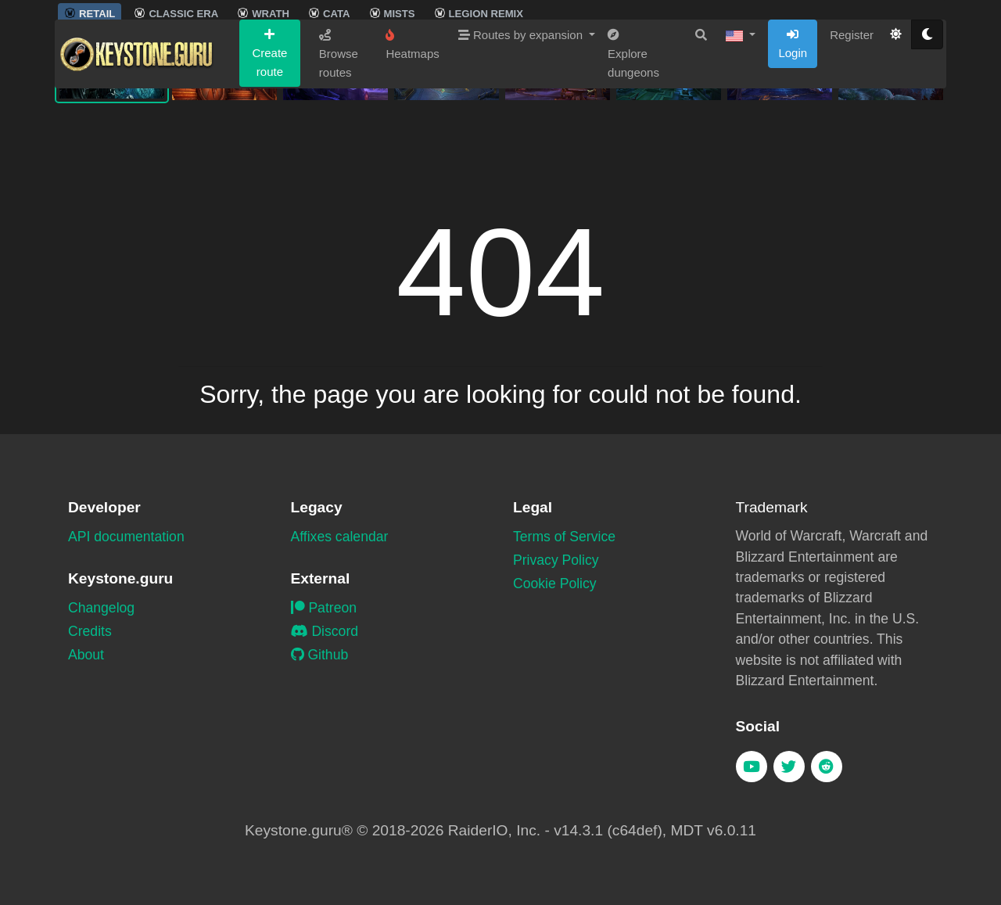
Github (320, 655)
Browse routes (338, 145)
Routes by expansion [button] (522, 126)
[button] (740, 126)
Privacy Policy (556, 560)
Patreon (324, 608)
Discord (325, 631)
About (86, 655)
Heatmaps (412, 136)
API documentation (126, 536)
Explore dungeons (633, 145)
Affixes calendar (340, 536)
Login (792, 135)
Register (852, 126)
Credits (90, 631)
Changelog (101, 608)
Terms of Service (564, 536)
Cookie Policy (555, 583)
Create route (269, 145)
